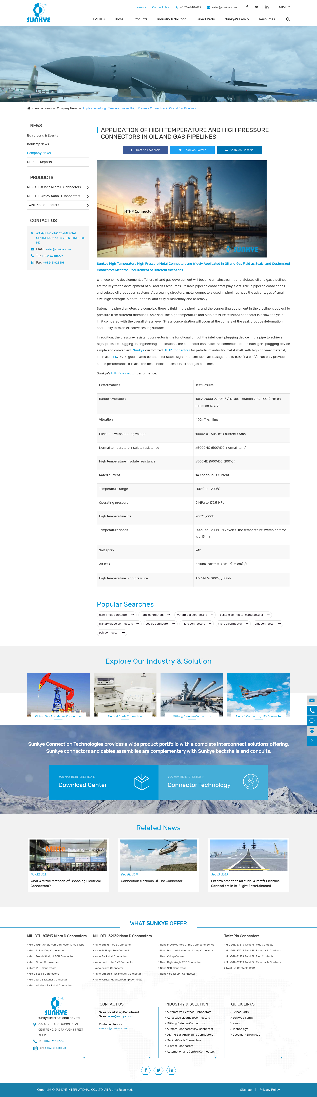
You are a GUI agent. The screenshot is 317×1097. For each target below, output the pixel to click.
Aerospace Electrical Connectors (258, 716)
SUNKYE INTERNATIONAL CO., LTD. (79, 1090)
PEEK (113, 357)
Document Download (246, 1034)
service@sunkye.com (113, 1028)
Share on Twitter (192, 150)
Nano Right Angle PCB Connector (179, 962)
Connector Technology (199, 785)
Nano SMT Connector (172, 968)
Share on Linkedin (239, 150)
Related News (158, 828)
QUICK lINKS (243, 1004)
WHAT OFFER (158, 923)
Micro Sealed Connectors (43, 973)
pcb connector (112, 632)
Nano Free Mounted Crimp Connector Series (186, 944)
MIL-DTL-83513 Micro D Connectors (54, 187)
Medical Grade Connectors (125, 716)
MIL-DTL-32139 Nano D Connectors (53, 196)
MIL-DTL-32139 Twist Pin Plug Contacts (248, 956)
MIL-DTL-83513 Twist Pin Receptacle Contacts (252, 950)
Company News (67, 108)
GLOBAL (281, 7)
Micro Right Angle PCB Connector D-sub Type (55, 944)
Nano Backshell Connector (110, 956)
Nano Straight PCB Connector (112, 944)
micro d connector (233, 623)
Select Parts (206, 19)
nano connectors (155, 615)
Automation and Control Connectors (191, 1051)
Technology (240, 1029)
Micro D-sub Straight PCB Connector (50, 956)
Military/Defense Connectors (192, 716)
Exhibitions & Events (42, 135)
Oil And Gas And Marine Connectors (58, 716)
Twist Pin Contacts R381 (239, 968)
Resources (267, 19)
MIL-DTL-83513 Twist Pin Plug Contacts (248, 944)
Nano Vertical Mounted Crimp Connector (118, 979)
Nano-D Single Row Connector (112, 950)
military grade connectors (119, 623)
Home (119, 19)
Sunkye (138, 350)
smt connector (268, 623)
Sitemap (246, 1090)
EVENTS (99, 19)
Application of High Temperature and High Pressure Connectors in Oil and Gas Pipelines (139, 108)
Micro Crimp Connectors (43, 962)
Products (140, 19)
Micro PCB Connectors (41, 968)
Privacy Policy (270, 1090)
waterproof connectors (194, 615)
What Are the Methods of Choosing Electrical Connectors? (66, 883)
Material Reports (39, 162)
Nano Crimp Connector (173, 956)
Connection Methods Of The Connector (151, 881)
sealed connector (160, 623)
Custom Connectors (180, 1046)
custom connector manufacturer (245, 615)
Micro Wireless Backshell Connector (49, 985)
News (141, 7)
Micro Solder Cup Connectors (46, 950)
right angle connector (116, 615)
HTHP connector (123, 373)
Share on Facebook (145, 150)
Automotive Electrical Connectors (189, 1012)
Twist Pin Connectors (43, 205)
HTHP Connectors (177, 350)
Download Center (82, 785)
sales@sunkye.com (224, 7)
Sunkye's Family (237, 19)
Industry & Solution (171, 19)
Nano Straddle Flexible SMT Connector (117, 973)
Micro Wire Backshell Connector (47, 979)
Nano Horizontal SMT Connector (113, 962)
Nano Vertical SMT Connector (176, 973)
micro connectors (196, 623)
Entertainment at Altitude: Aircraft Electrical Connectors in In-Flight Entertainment (245, 883)
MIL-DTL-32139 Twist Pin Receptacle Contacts (252, 962)
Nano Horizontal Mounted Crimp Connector (185, 950)
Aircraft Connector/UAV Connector (190, 1029)
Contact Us (161, 7)
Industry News (38, 144)
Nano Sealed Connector (108, 968)
